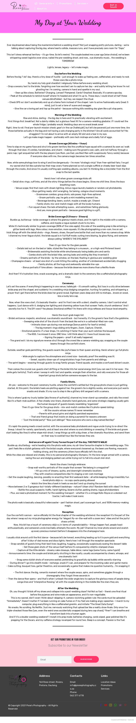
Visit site (131, 720)
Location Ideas (108, 682)
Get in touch (113, 6)
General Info (43, 3)
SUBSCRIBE (85, 659)
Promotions (106, 685)
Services (105, 689)
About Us (41, 8)
